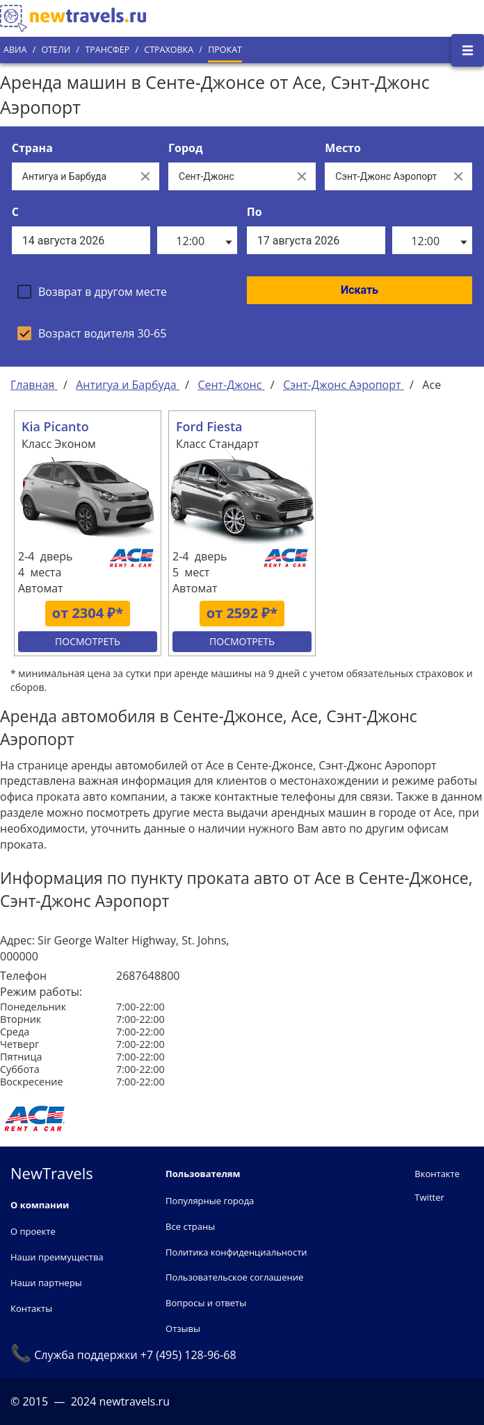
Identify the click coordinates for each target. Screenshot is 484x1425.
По (254, 211)
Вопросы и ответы (206, 1303)
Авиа (14, 50)
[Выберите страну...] (71, 176)
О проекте (33, 1231)
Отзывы (183, 1328)
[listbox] (197, 240)
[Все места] (384, 176)
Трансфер (107, 50)
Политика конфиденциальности (236, 1252)
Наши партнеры (46, 1282)
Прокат (225, 50)
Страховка (168, 50)
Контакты (31, 1308)
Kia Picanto (55, 426)
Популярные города (210, 1200)
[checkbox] (92, 291)
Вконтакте (437, 1173)
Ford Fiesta (209, 426)
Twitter (429, 1197)
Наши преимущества (57, 1257)
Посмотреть (87, 641)
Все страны (190, 1226)
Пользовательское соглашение (234, 1277)
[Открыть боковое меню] (467, 50)
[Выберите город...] (228, 176)
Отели (55, 50)
